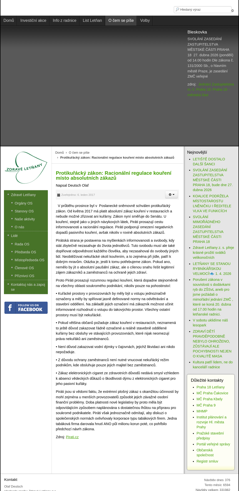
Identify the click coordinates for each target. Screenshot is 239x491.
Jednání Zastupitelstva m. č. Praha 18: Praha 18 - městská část (210, 89)
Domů (59, 152)
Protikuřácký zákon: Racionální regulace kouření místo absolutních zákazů (113, 175)
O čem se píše (79, 152)
